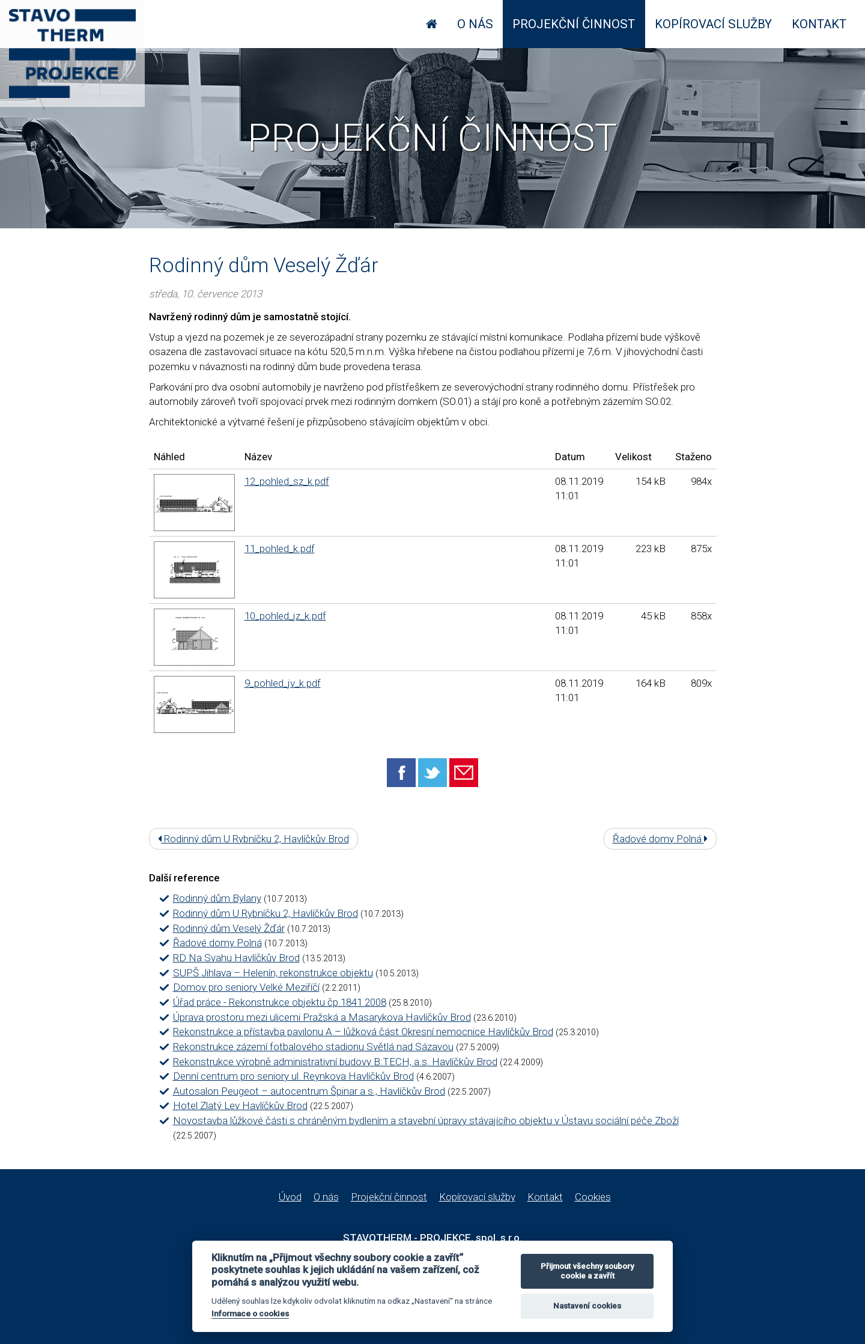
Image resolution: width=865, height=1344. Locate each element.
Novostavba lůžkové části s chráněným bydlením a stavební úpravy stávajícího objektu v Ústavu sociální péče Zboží (426, 1120)
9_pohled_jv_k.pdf (282, 683)
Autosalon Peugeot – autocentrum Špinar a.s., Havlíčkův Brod (309, 1091)
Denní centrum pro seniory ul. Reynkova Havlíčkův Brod (293, 1076)
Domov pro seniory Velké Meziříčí (246, 987)
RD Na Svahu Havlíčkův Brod (236, 958)
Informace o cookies (250, 1313)
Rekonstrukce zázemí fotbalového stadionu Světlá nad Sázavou (313, 1047)
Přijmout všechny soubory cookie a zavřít (587, 1271)
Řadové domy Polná (660, 839)
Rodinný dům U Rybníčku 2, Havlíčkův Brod (253, 839)
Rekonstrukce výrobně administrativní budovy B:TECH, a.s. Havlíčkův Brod (335, 1062)
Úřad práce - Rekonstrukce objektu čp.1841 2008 (279, 1002)
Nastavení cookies (587, 1305)
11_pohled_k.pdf (279, 549)
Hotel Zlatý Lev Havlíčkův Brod (240, 1105)
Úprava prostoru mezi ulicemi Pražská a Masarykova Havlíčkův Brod (322, 1017)
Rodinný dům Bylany (217, 898)
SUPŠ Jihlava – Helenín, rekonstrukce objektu (273, 973)
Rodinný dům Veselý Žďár (229, 928)
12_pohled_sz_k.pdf (286, 481)
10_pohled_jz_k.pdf (285, 616)
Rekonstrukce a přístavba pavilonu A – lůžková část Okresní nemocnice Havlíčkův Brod (363, 1032)
